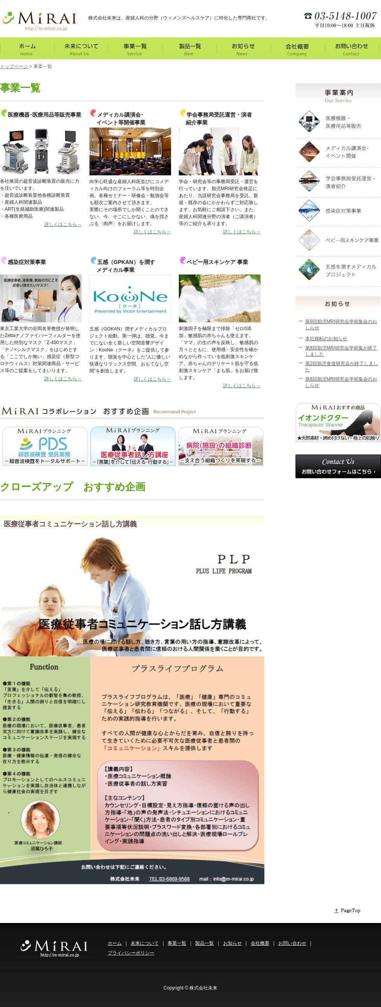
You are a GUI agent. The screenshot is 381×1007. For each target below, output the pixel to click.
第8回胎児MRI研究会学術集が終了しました (341, 351)
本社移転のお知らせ (326, 338)
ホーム (115, 943)
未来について (145, 943)
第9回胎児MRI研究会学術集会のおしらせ (341, 324)
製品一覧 (204, 943)
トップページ (14, 66)
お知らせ (232, 943)
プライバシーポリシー (131, 953)
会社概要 (260, 943)
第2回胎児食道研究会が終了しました (341, 366)
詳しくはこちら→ (63, 224)
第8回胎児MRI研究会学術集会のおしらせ (341, 382)
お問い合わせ (292, 943)
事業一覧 (177, 943)
